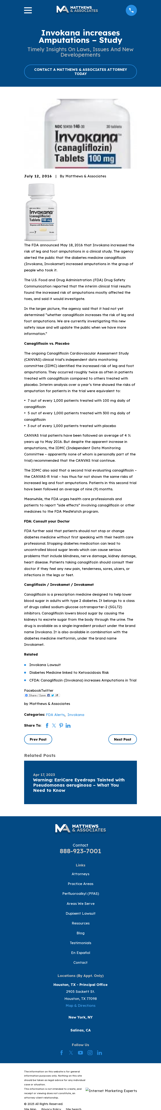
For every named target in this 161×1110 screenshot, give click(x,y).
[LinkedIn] (99, 1052)
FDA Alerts (55, 714)
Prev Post (38, 739)
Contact (80, 962)
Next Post (122, 739)
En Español (80, 952)
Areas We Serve (81, 903)
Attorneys (80, 874)
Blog (80, 933)
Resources (81, 923)
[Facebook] (61, 1052)
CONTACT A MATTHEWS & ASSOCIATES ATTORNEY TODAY (80, 71)
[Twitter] (71, 1052)
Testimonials (80, 943)
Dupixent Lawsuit (81, 913)
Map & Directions (80, 1005)
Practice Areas (80, 883)
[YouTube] (80, 1052)
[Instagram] (90, 1052)
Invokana (76, 714)
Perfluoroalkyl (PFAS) (80, 893)
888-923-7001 (80, 851)
